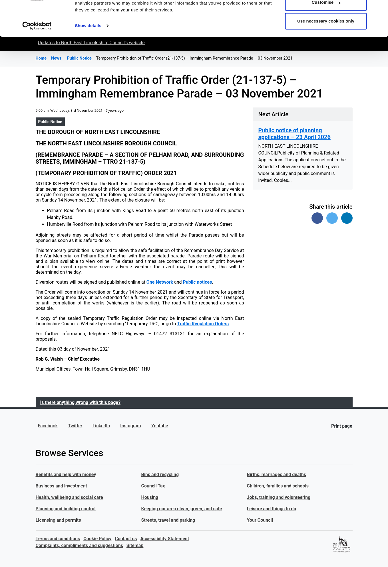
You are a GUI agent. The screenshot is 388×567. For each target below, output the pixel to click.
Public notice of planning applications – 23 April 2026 (294, 134)
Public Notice (50, 121)
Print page (341, 426)
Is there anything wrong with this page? (80, 402)
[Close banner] (379, 9)
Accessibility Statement (164, 538)
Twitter (75, 425)
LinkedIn (101, 425)
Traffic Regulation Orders (203, 323)
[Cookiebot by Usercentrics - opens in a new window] (37, 57)
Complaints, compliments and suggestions (79, 545)
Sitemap (135, 545)
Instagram (130, 425)
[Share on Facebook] (317, 218)
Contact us (126, 538)
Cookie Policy (97, 538)
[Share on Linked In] (347, 218)
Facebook (48, 425)
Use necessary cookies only (325, 52)
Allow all (326, 15)
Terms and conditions (58, 538)
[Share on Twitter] (332, 218)
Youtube (159, 425)
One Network (159, 282)
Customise (325, 33)
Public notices (197, 282)
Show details (88, 56)
